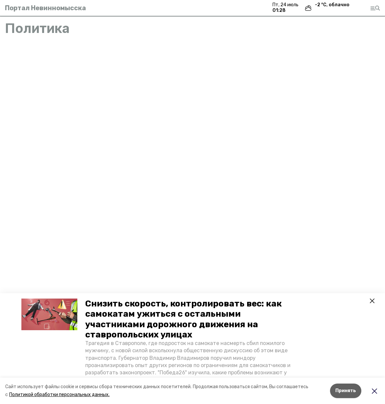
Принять (345, 390)
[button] (49, 314)
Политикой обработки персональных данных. (59, 394)
